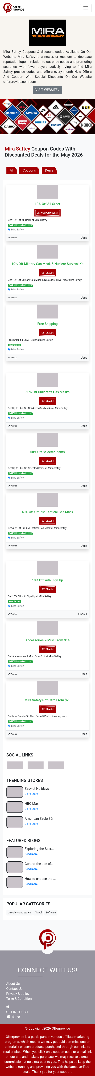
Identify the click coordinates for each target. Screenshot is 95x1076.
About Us (13, 984)
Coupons (29, 170)
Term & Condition (19, 999)
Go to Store (31, 793)
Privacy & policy (17, 994)
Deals (49, 170)
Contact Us (14, 989)
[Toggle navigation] (86, 8)
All (11, 170)
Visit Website (47, 90)
